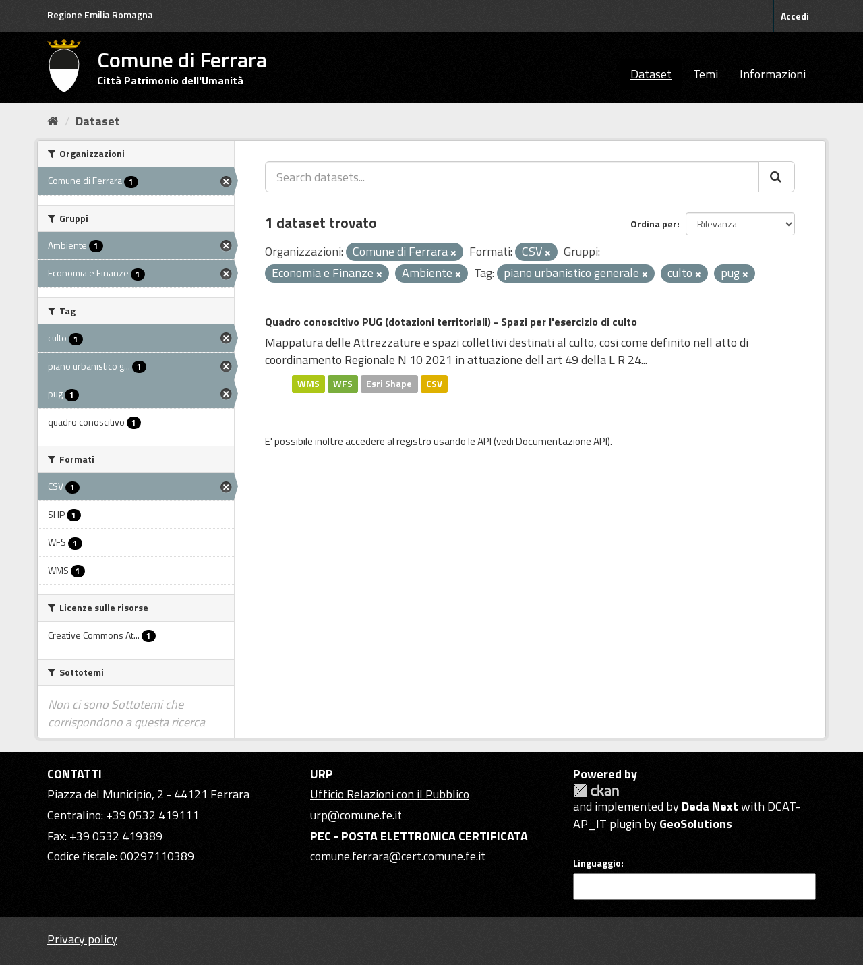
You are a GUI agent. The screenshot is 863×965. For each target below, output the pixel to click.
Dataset (651, 74)
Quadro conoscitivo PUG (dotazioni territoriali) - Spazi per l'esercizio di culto (451, 322)
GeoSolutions (695, 824)
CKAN (596, 791)
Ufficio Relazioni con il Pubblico (389, 794)
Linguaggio (597, 863)
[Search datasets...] (512, 176)
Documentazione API (561, 441)
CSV (434, 383)
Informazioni (773, 74)
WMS (308, 383)
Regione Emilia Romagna (100, 14)
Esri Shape (389, 383)
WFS (343, 383)
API (484, 441)
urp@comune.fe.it (356, 815)
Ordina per (653, 223)
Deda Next (710, 806)
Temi (705, 74)
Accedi (795, 16)
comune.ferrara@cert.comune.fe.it (397, 856)
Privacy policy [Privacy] (82, 939)
